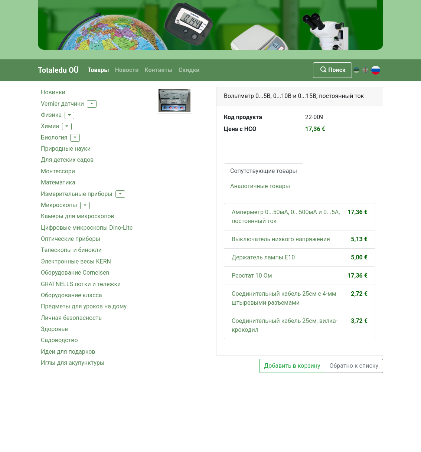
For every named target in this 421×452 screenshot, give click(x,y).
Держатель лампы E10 (263, 257)
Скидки (189, 69)
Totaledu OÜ (58, 70)
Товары (98, 69)
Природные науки (66, 148)
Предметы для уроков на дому (84, 306)
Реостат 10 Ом (252, 275)
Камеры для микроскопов (77, 216)
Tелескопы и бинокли (71, 249)
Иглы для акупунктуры (72, 362)
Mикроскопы (59, 205)
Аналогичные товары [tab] (260, 186)
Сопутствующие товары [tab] (263, 170)
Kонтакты (158, 69)
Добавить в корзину (292, 365)
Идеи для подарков (68, 351)
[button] (92, 104)
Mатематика (58, 182)
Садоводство (59, 340)
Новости (126, 69)
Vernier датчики (62, 103)
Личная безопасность (71, 317)
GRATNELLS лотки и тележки (81, 284)
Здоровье (54, 329)
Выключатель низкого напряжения (281, 239)
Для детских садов (67, 159)
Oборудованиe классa (71, 295)
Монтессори (58, 171)
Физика (51, 114)
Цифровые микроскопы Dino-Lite (87, 227)
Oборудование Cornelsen (75, 272)
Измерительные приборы (76, 193)
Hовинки (53, 92)
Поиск (332, 69)
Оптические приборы (70, 238)
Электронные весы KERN (76, 261)
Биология (54, 137)
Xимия (50, 126)
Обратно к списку (354, 365)
